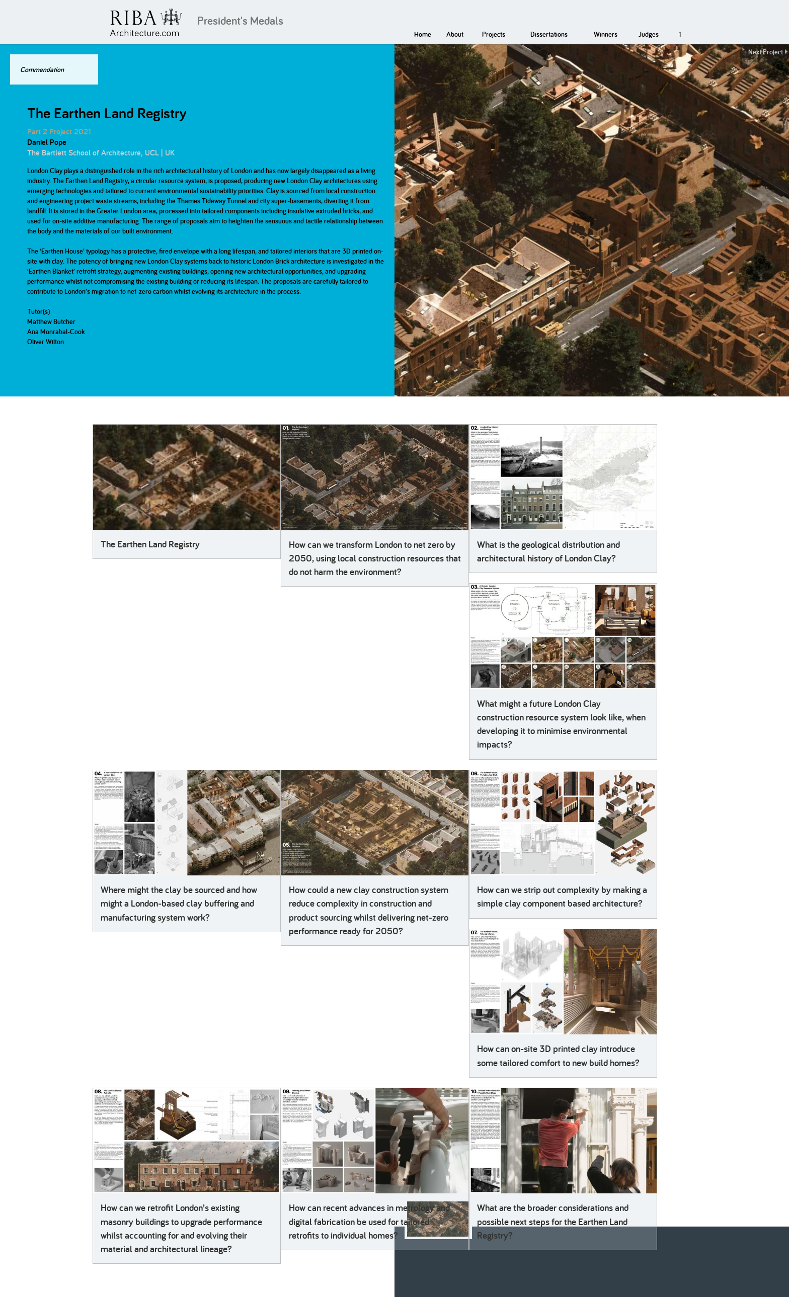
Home (422, 34)
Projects (493, 34)
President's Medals (240, 20)
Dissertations (549, 34)
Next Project (765, 51)
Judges (649, 34)
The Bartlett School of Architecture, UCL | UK (101, 152)
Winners (605, 34)
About (454, 34)
